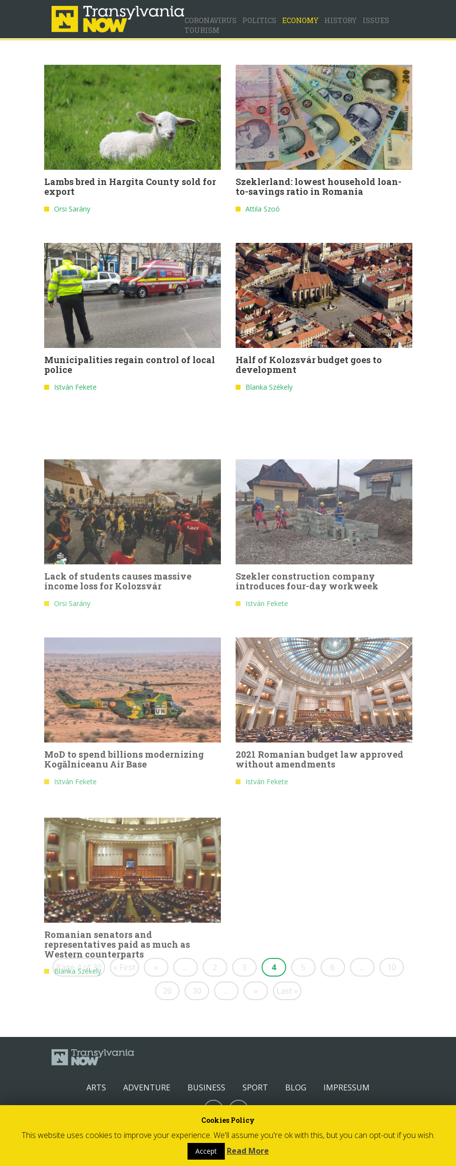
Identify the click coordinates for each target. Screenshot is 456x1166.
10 (391, 967)
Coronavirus (211, 20)
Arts (96, 1087)
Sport (255, 1087)
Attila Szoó (262, 210)
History (340, 20)
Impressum (346, 1087)
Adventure (146, 1087)
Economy (300, 20)
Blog (295, 1087)
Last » (287, 990)
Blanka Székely (269, 389)
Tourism (202, 30)
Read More (248, 1150)
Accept (206, 1151)
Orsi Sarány (72, 210)
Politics (259, 20)
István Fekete (75, 389)
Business (206, 1087)
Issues (376, 20)
